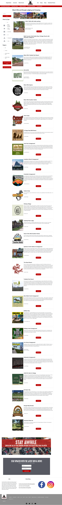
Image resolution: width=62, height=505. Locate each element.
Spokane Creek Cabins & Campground (33, 246)
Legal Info (4, 501)
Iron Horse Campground (29, 342)
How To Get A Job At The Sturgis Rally (24, 485)
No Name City (27, 390)
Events (10, 497)
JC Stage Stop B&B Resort (30, 130)
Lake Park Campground (29, 143)
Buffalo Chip (27, 310)
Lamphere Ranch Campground (31, 159)
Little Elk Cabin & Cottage (30, 373)
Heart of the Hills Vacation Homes (32, 233)
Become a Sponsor (41, 497)
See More (39, 31)
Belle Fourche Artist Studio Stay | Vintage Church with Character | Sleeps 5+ (36, 36)
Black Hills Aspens (28, 85)
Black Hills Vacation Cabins (30, 99)
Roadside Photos (51, 2)
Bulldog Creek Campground (30, 328)
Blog (27, 497)
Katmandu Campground (29, 357)
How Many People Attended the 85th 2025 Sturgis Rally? (27, 484)
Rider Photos (34, 497)
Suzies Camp (27, 191)
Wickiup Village (27, 204)
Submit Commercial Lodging (7, 63)
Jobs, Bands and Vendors (5, 6)
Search (7, 16)
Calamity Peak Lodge (29, 220)
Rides (30, 497)
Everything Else (39, 6)
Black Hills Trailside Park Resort (31, 55)
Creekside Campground (29, 174)
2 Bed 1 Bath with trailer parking (32, 21)
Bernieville (26, 70)
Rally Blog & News (15, 6)
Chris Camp (26, 115)
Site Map (46, 497)
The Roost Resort (28, 262)
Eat (38, 2)
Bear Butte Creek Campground (31, 296)
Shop (45, 2)
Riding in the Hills (23, 6)
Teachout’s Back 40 (28, 420)
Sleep (41, 2)
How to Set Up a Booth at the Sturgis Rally (25, 487)
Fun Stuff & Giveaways (31, 6)
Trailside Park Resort (29, 279)
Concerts (15, 2)
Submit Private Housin (6, 67)
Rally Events (21, 2)
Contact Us (11, 499)
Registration (8, 2)
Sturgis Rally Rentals (29, 405)
